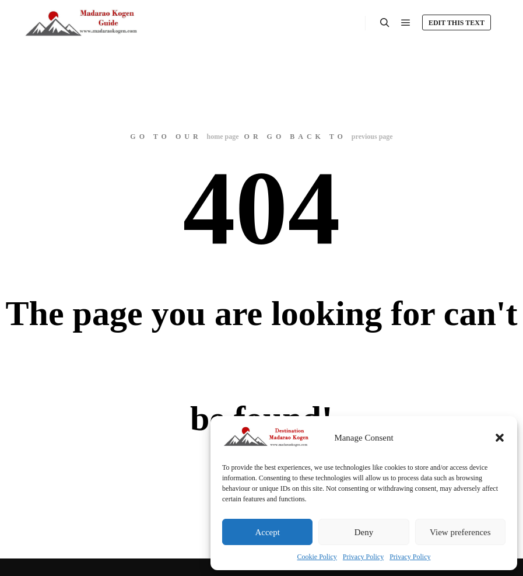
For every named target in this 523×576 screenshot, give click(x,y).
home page (223, 136)
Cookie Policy (317, 557)
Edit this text (457, 23)
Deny (364, 532)
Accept (267, 532)
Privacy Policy (363, 557)
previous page (372, 136)
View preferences (460, 532)
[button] (500, 438)
